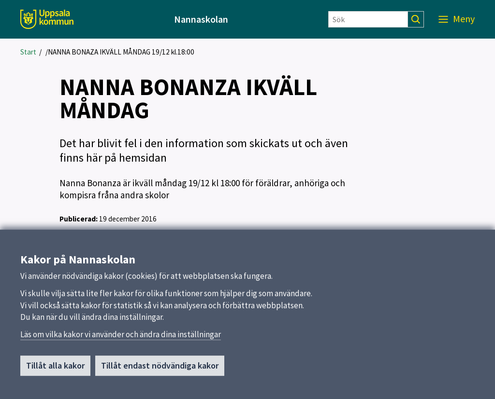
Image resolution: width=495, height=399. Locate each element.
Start (28, 51)
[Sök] (368, 19)
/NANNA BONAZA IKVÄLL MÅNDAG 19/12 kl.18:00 (119, 51)
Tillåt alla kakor (55, 367)
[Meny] (456, 19)
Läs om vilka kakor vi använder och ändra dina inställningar (120, 336)
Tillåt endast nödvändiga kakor (159, 367)
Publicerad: (78, 218)
